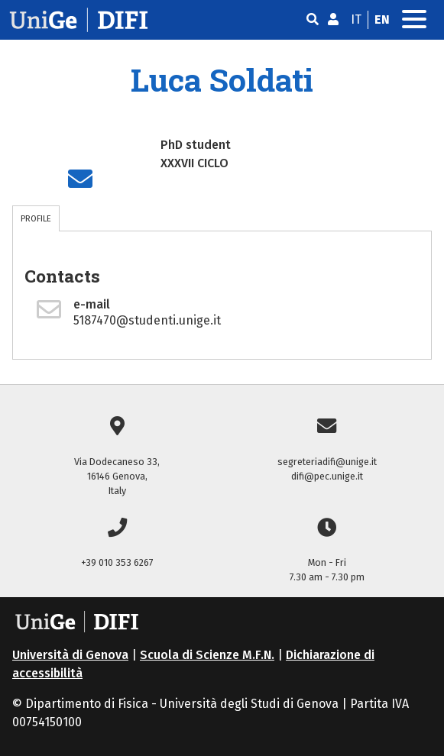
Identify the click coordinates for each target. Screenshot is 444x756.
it (356, 19)
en (382, 19)
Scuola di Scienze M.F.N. (207, 655)
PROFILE (36, 218)
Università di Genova (70, 655)
